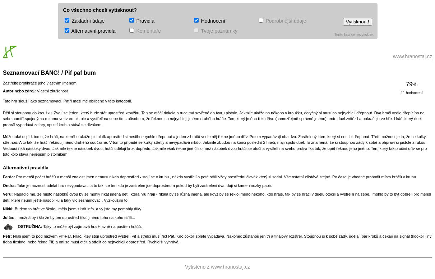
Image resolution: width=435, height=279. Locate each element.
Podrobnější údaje (282, 21)
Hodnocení (210, 21)
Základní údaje (85, 21)
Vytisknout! (357, 21)
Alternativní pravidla (90, 31)
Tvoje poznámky (216, 31)
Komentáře (145, 31)
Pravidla (141, 21)
